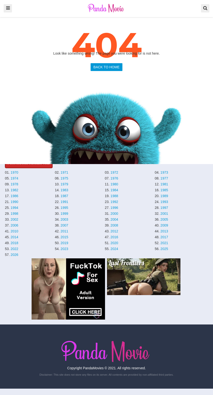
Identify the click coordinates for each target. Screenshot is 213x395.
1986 (14, 196)
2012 (114, 231)
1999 (64, 213)
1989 (164, 196)
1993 (164, 202)
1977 (164, 178)
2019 (64, 243)
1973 (164, 172)
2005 (164, 219)
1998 (14, 213)
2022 (14, 249)
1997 (164, 208)
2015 (64, 237)
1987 (64, 196)
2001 (164, 213)
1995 (64, 208)
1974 (14, 178)
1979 (64, 184)
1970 (14, 172)
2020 (114, 243)
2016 (114, 237)
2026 (14, 255)
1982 (14, 190)
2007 (64, 225)
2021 (164, 243)
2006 (14, 225)
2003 (64, 219)
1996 (114, 208)
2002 (14, 219)
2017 (164, 237)
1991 (64, 202)
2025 (164, 249)
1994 (14, 208)
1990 (14, 202)
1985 (164, 190)
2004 (114, 219)
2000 (114, 213)
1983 (64, 190)
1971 (64, 172)
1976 (114, 178)
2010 (14, 231)
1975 (64, 178)
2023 (64, 249)
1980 (114, 184)
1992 (114, 202)
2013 (164, 231)
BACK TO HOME (107, 67)
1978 (14, 184)
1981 (164, 184)
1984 (114, 190)
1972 (114, 172)
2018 (14, 243)
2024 (114, 249)
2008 (114, 225)
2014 (14, 237)
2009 (164, 225)
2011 (64, 231)
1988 (114, 196)
